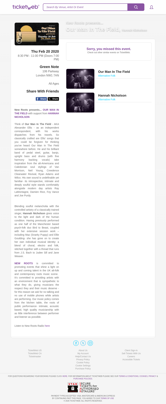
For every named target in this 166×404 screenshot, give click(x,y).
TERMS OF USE (107, 398)
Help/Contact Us (83, 356)
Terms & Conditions (128, 376)
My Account (82, 353)
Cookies (143, 376)
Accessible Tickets (131, 359)
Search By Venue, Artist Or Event (64, 7)
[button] (149, 7)
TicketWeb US (35, 350)
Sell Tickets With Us (131, 353)
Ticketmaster (35, 356)
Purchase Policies (82, 379)
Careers (131, 356)
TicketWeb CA (35, 353)
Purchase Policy (83, 368)
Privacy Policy (83, 359)
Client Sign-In (131, 350)
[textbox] (93, 7)
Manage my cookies (83, 365)
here (47, 325)
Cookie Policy (83, 362)
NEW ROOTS (23, 263)
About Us (83, 350)
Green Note (49, 67)
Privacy (152, 376)
